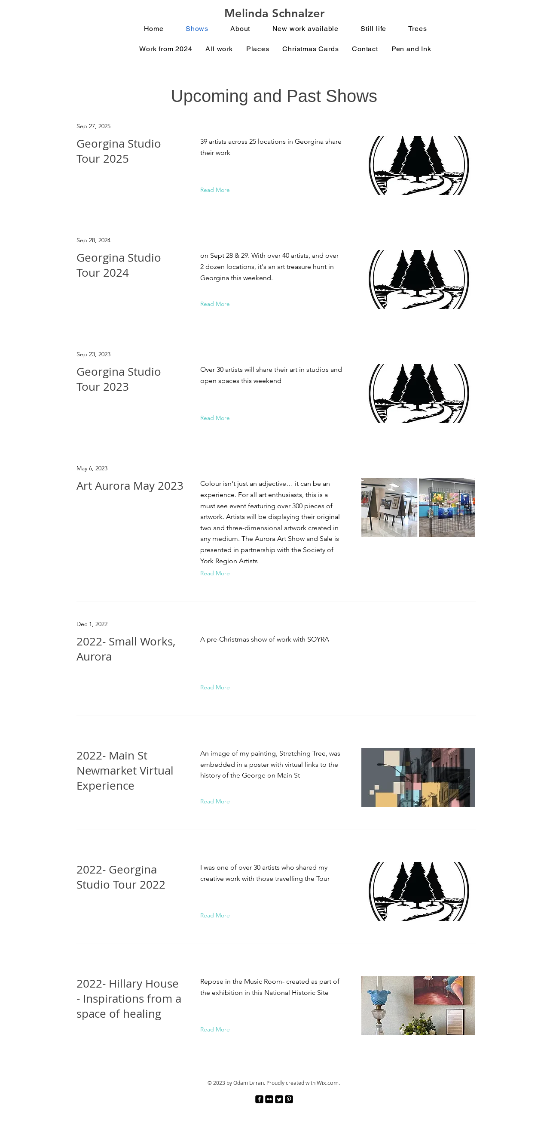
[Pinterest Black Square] (289, 1099)
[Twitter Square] (279, 1099)
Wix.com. (328, 1083)
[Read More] (217, 189)
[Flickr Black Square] (269, 1099)
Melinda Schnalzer (274, 13)
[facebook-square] (259, 1099)
